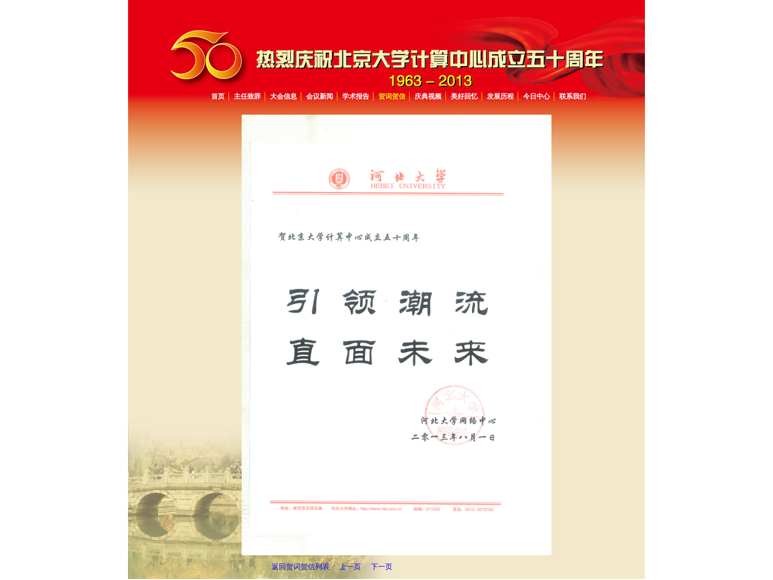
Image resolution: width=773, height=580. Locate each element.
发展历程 (500, 96)
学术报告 (355, 96)
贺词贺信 (391, 96)
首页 (218, 96)
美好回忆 (464, 96)
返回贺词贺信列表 (302, 566)
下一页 (381, 566)
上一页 (350, 566)
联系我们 (572, 96)
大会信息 (283, 96)
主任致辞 (247, 96)
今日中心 (536, 96)
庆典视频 (428, 96)
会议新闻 (319, 96)
